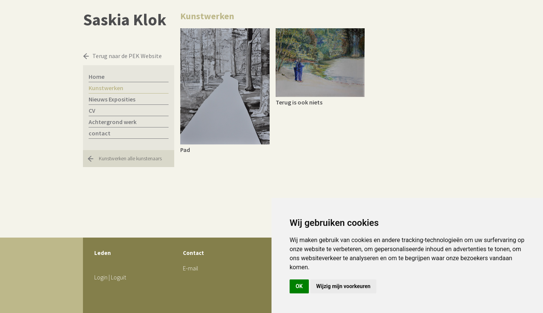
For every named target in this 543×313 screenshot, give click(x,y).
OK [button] (299, 286)
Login (100, 277)
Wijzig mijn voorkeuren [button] (343, 286)
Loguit (118, 277)
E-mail (190, 268)
